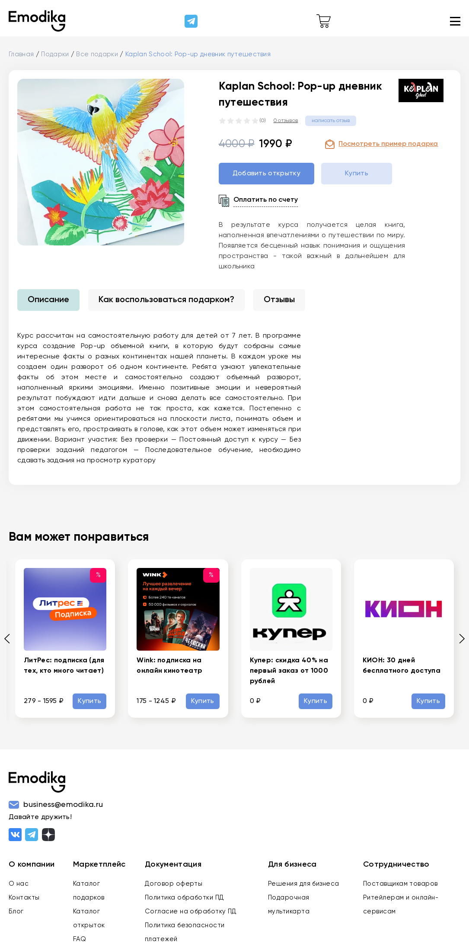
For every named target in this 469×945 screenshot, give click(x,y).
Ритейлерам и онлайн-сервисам (400, 904)
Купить (89, 701)
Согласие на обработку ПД (191, 911)
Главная (21, 54)
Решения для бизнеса (303, 883)
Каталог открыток (89, 918)
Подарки (55, 54)
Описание (48, 300)
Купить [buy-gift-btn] (356, 173)
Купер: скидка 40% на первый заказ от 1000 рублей (289, 671)
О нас (19, 883)
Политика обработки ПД (184, 897)
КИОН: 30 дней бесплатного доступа (401, 665)
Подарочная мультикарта (288, 904)
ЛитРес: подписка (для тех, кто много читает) (64, 665)
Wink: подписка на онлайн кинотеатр (169, 665)
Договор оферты (173, 883)
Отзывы (279, 300)
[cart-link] (323, 21)
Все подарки (97, 54)
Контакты (24, 897)
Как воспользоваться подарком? (166, 300)
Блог (16, 911)
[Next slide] (459, 638)
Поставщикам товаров (400, 883)
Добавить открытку (266, 173)
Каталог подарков (89, 890)
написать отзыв (331, 120)
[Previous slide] (10, 638)
